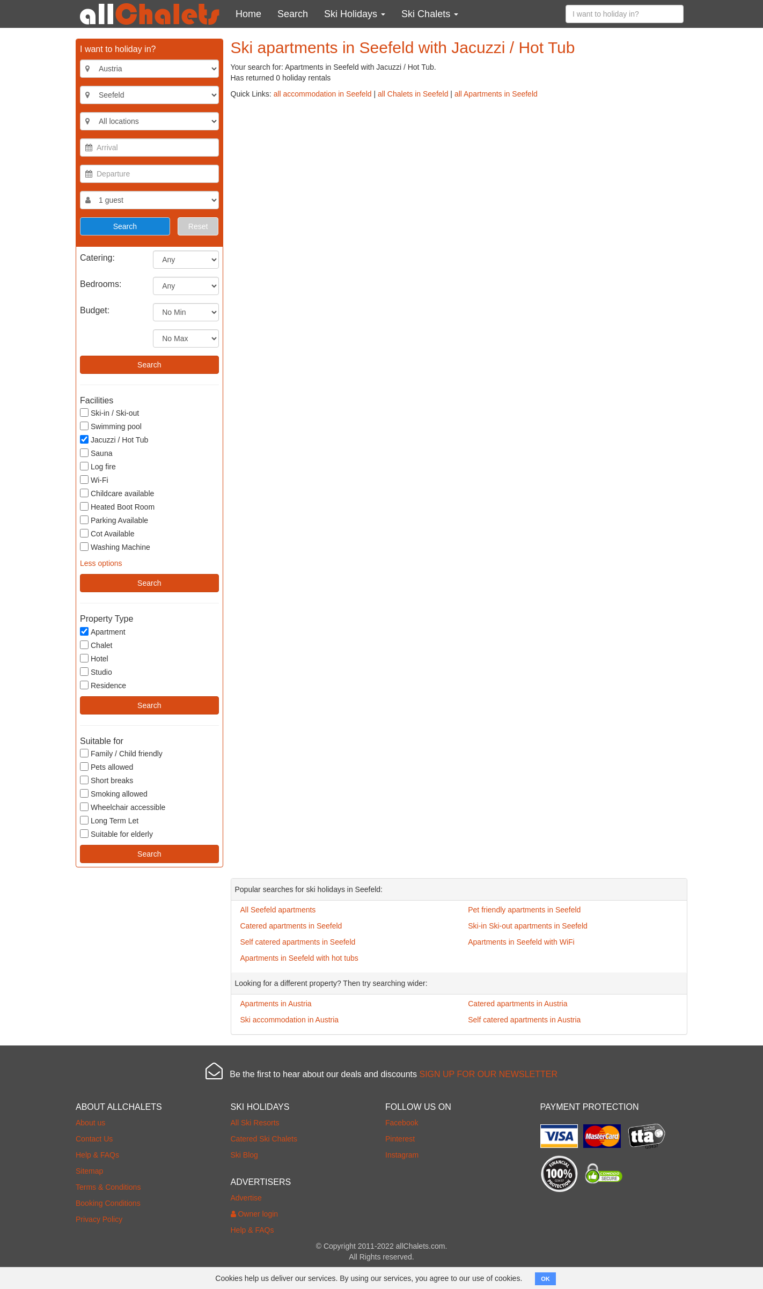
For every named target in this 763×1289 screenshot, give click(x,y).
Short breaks (106, 780)
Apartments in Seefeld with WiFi (521, 942)
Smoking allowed (114, 793)
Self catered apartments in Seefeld (298, 942)
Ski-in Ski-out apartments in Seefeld (528, 926)
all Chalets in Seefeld (413, 94)
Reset (198, 226)
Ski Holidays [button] (354, 14)
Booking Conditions (108, 1203)
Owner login (254, 1214)
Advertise (246, 1198)
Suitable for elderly (116, 833)
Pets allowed (106, 766)
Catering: (97, 257)
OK (545, 1279)
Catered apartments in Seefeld (291, 926)
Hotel (94, 658)
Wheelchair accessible (122, 807)
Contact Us (94, 1139)
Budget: (94, 310)
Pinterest (400, 1139)
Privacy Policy (99, 1219)
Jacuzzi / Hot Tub (114, 439)
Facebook (401, 1122)
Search (292, 14)
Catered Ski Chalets (264, 1139)
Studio (96, 671)
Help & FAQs (97, 1155)
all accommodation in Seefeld (323, 94)
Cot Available (107, 533)
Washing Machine (115, 546)
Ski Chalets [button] (429, 14)
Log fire (98, 466)
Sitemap (89, 1171)
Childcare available (117, 493)
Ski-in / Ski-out (109, 412)
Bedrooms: (100, 284)
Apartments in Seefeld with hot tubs (299, 958)
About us (90, 1122)
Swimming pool (111, 426)
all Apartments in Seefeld (496, 94)
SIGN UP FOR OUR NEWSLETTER (488, 1074)
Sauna (96, 453)
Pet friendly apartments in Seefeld (524, 909)
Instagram (402, 1155)
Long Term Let (109, 820)
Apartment (103, 631)
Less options (101, 563)
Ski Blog (244, 1155)
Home (248, 14)
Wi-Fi (94, 479)
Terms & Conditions (108, 1187)
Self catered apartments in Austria (524, 1019)
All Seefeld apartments (278, 909)
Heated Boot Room (117, 506)
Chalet (96, 645)
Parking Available (114, 520)
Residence (103, 685)
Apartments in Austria (276, 1003)
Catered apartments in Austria (517, 1003)
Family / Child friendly (121, 753)
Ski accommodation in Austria (289, 1019)
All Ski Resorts (255, 1122)
